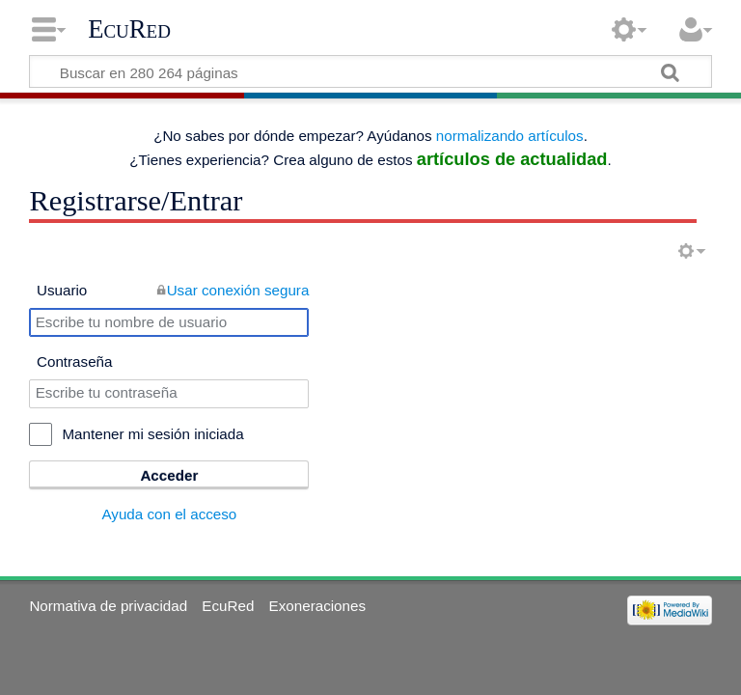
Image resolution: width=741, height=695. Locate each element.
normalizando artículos (510, 135)
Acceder (169, 475)
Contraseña (75, 361)
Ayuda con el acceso (168, 514)
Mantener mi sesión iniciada (152, 434)
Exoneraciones (317, 606)
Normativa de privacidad (108, 606)
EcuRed (129, 28)
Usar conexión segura (238, 290)
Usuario (62, 290)
